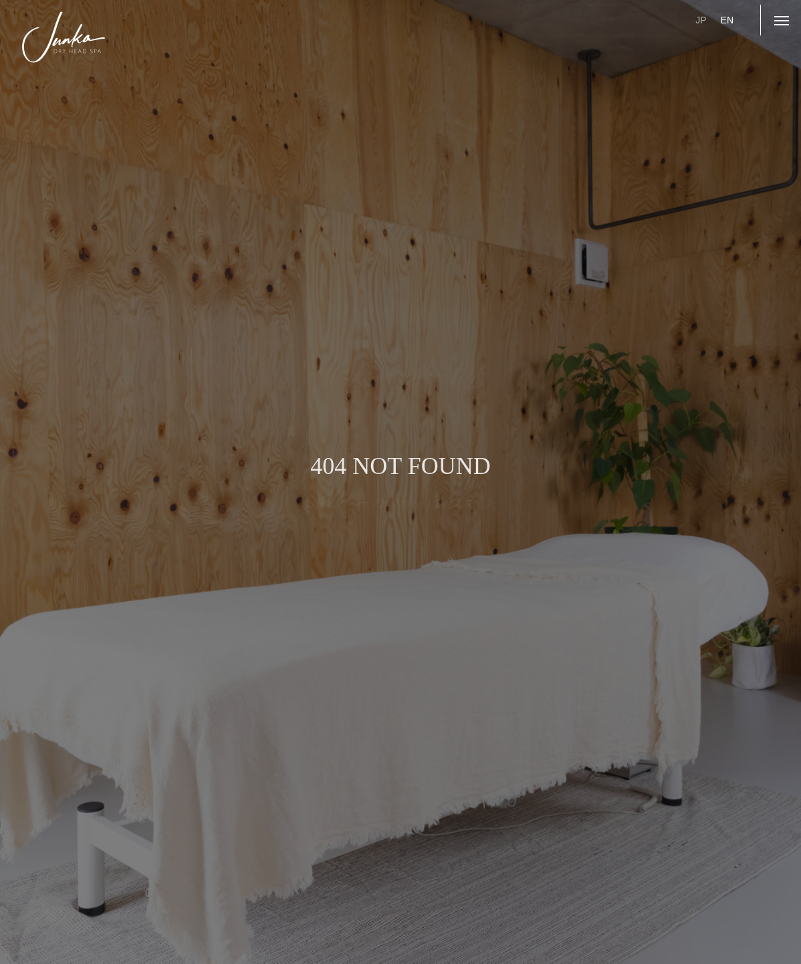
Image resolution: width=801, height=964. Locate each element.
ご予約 (603, 20)
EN (727, 20)
